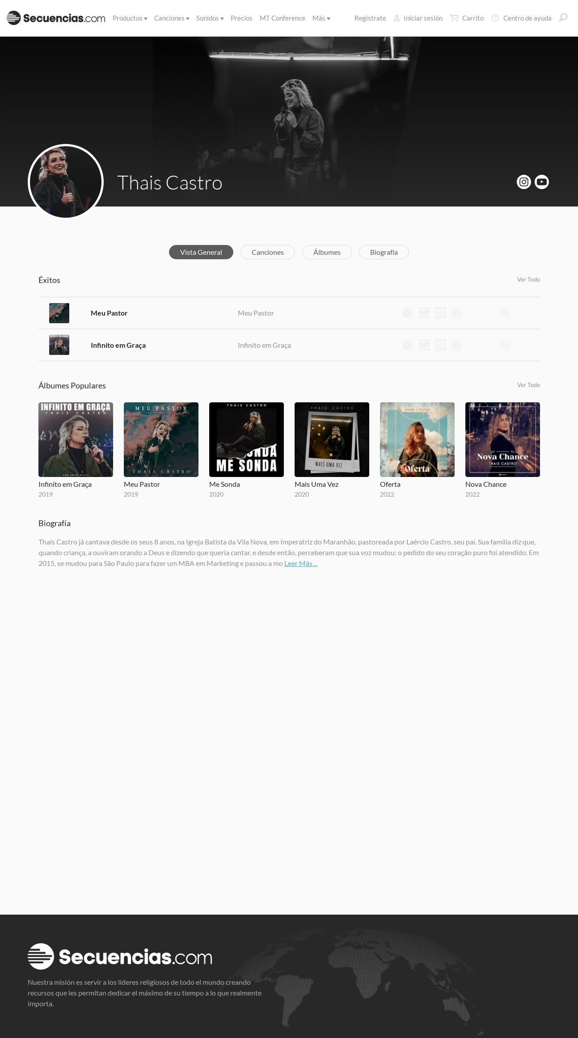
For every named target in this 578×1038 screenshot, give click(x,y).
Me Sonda (224, 484)
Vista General (201, 252)
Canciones (171, 18)
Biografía (384, 252)
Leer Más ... (301, 563)
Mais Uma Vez (316, 484)
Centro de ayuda (521, 17)
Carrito (467, 17)
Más (320, 18)
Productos (129, 18)
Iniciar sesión (418, 18)
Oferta (390, 484)
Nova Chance (485, 484)
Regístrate (370, 18)
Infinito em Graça (118, 345)
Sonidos (209, 18)
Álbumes (327, 252)
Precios (242, 18)
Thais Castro (170, 182)
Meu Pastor (109, 312)
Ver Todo (528, 279)
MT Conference (282, 18)
